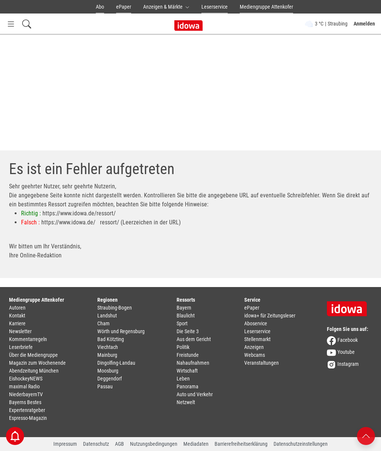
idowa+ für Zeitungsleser (269, 316)
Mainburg (107, 355)
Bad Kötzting (110, 339)
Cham (103, 323)
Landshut (107, 316)
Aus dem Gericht (194, 339)
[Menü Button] (11, 24)
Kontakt (17, 316)
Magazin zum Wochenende (37, 363)
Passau (105, 386)
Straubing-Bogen (114, 308)
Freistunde (188, 355)
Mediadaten (196, 444)
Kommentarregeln (28, 339)
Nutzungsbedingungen (153, 444)
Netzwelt (186, 402)
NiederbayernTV (26, 394)
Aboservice (255, 323)
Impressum (65, 444)
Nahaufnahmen (193, 363)
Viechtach (107, 347)
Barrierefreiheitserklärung (241, 444)
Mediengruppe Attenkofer (266, 7)
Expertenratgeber (27, 410)
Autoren (17, 308)
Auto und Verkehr (195, 394)
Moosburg (107, 371)
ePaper (123, 7)
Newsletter (20, 331)
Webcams (254, 355)
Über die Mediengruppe (33, 355)
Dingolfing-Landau (116, 363)
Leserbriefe (21, 347)
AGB (119, 444)
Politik (183, 347)
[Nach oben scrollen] (366, 435)
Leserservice (214, 7)
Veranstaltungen (261, 363)
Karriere (17, 323)
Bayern (184, 308)
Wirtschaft (187, 371)
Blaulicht (186, 316)
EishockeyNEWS (25, 379)
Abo (100, 7)
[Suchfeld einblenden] (27, 24)
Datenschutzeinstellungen (301, 444)
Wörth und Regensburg (121, 331)
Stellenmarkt (257, 339)
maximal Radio (24, 386)
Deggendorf (109, 379)
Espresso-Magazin (28, 418)
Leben (183, 379)
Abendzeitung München (34, 371)
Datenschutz (96, 444)
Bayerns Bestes (25, 402)
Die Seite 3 (188, 331)
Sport (182, 323)
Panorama (187, 386)
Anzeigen (254, 347)
